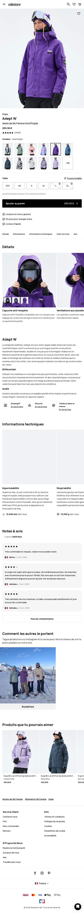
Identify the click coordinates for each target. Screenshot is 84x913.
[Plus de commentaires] (42, 618)
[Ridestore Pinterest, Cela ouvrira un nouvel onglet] (49, 873)
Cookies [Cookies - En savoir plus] (48, 826)
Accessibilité (50, 835)
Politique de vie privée (54, 821)
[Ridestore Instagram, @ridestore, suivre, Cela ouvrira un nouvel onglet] (42, 873)
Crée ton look (63, 234)
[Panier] (80, 4)
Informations (19, 234)
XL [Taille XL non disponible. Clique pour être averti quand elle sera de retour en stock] (69, 185)
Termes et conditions (54, 816)
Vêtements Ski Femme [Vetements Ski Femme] (35, 799)
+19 (67, 163)
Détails (5, 234)
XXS (7, 185)
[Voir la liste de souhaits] (74, 4)
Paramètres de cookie (54, 831)
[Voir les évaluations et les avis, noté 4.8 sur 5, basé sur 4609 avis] (11, 133)
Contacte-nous (10, 816)
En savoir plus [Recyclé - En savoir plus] (41, 406)
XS (19, 185)
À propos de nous (11, 852)
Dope (51, 799)
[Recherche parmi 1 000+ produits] (68, 4)
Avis (75, 234)
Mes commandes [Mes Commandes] (11, 826)
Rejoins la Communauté (14, 848)
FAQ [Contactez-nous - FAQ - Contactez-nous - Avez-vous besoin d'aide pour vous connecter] (5, 821)
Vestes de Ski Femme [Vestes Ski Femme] (12, 799)
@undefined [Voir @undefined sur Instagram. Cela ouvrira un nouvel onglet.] (28, 706)
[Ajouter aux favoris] (78, 13)
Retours (6, 830)
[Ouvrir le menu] (4, 4)
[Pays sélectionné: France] (42, 883)
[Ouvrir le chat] (77, 906)
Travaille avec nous (12, 862)
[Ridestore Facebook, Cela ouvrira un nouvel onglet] (35, 873)
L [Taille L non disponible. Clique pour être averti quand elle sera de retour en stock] (58, 185)
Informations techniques (40, 234)
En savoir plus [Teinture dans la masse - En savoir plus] (65, 409)
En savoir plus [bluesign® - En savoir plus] (17, 406)
